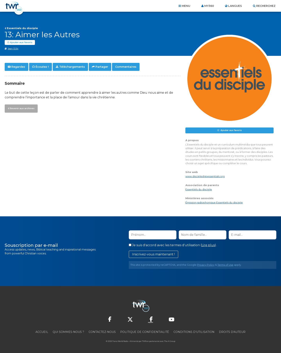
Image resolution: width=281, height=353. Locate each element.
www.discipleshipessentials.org (205, 176)
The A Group (169, 341)
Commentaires (125, 67)
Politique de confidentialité (144, 332)
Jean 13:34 (13, 48)
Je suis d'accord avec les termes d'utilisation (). (173, 245)
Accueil (42, 332)
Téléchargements (72, 67)
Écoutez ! (42, 67)
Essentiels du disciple (22, 28)
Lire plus (208, 245)
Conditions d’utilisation (193, 332)
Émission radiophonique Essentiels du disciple (214, 202)
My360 (209, 6)
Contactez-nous (102, 332)
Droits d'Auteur (232, 332)
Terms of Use (225, 264)
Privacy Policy (205, 264)
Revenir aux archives (21, 108)
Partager (101, 67)
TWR (144, 341)
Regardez (18, 67)
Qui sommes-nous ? (68, 332)
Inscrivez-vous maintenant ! (153, 254)
